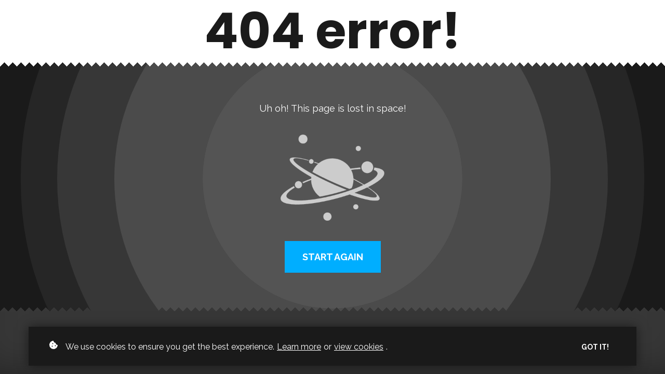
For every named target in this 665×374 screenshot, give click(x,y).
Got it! (595, 347)
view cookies (358, 347)
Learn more (299, 347)
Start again (332, 256)
